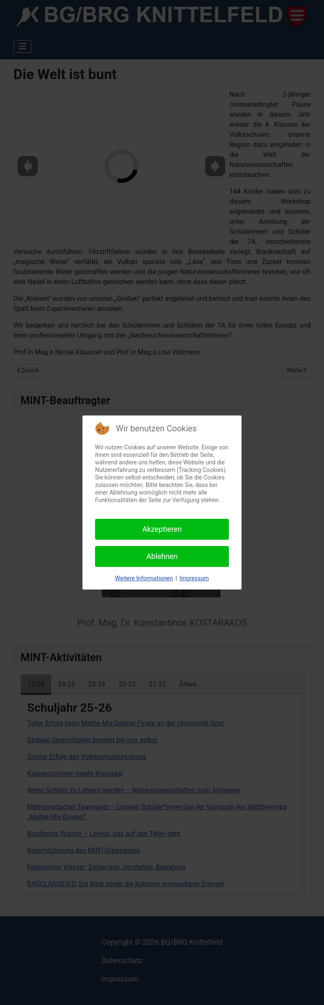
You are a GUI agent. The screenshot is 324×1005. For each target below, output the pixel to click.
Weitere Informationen (144, 578)
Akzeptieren (162, 529)
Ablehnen (161, 556)
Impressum (194, 578)
